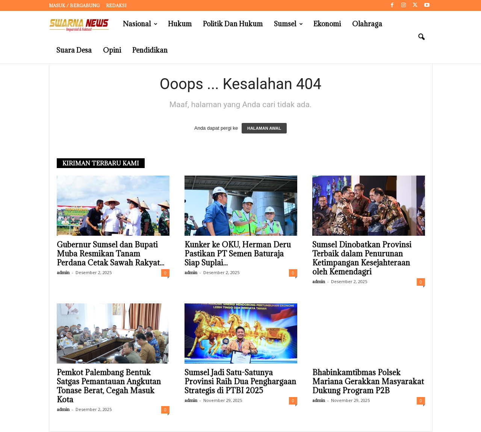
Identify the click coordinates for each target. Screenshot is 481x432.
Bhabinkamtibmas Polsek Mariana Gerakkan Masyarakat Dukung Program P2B (368, 382)
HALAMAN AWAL (264, 128)
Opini (112, 50)
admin (63, 273)
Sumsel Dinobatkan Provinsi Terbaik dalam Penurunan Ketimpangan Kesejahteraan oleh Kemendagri (361, 258)
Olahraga (367, 24)
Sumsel (288, 24)
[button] (421, 37)
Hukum (180, 24)
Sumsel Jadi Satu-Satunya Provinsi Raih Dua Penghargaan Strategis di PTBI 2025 (240, 382)
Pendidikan (150, 50)
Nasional (140, 24)
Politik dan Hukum (233, 24)
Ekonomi (327, 24)
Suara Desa (74, 50)
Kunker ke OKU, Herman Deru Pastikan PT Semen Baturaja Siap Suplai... (238, 254)
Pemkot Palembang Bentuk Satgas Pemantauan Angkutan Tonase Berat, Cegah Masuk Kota (109, 386)
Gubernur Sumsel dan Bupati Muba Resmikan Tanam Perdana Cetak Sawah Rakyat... (110, 254)
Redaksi (116, 5)
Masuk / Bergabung (74, 5)
